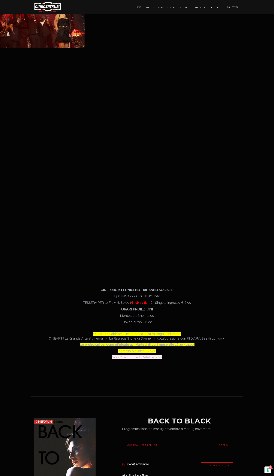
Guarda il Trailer (142, 445)
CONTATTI (232, 7)
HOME (138, 7)
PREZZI (199, 7)
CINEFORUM (165, 7)
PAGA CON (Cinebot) (217, 466)
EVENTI (183, 7)
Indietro (222, 445)
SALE (148, 7)
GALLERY (215, 7)
